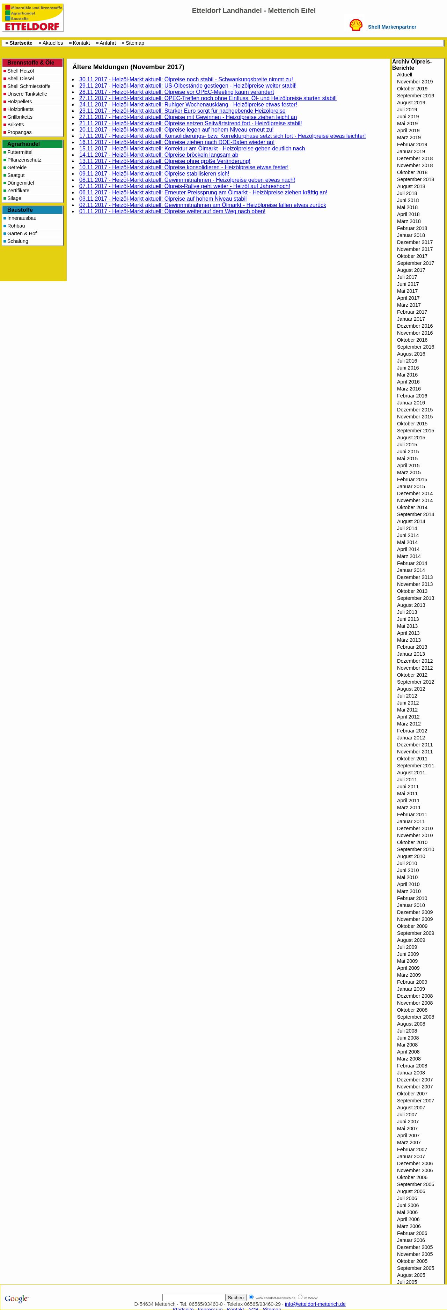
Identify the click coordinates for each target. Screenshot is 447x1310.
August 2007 (411, 1107)
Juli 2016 (407, 361)
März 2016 (409, 389)
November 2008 (415, 1003)
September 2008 (415, 1017)
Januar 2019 (411, 151)
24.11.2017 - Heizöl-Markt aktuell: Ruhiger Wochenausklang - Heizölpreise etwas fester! (188, 104)
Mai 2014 (407, 542)
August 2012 (411, 689)
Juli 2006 (407, 1198)
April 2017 (408, 298)
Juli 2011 (407, 779)
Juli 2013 (407, 612)
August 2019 (411, 102)
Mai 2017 (407, 291)
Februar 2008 (412, 1066)
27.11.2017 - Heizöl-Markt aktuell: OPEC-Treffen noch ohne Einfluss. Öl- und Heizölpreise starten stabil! (208, 98)
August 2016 (411, 354)
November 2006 (415, 1170)
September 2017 (415, 263)
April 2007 (408, 1135)
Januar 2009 (411, 989)
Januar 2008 (411, 1072)
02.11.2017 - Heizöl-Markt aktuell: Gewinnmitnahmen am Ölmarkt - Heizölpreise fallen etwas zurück (202, 205)
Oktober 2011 (412, 758)
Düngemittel (20, 183)
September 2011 (415, 765)
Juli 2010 (407, 863)
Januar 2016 (411, 402)
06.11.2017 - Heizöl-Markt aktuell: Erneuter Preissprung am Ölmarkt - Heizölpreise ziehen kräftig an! (203, 192)
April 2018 (408, 214)
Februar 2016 (412, 396)
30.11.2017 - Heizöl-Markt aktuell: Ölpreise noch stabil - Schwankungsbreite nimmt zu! (186, 79)
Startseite (20, 43)
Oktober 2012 (412, 675)
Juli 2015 (407, 444)
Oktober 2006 (412, 1177)
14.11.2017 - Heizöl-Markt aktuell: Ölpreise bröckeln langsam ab (158, 155)
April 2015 (408, 465)
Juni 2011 (408, 786)
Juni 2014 (408, 535)
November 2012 (415, 668)
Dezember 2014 (415, 493)
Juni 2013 (408, 619)
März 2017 (409, 305)
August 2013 (411, 605)
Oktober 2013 (412, 591)
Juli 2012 (407, 696)
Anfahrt (108, 43)
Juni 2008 (408, 1038)
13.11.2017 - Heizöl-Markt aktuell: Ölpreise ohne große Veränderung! (164, 161)
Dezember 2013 (415, 577)
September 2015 (415, 430)
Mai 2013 (407, 626)
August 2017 (411, 270)
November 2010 (415, 835)
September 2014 (415, 514)
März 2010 (409, 891)
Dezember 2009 (415, 912)
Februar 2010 (412, 898)
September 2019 (415, 95)
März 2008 (409, 1059)
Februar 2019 (412, 144)
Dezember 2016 (415, 326)
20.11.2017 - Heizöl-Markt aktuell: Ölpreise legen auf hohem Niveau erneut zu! (176, 130)
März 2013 (409, 640)
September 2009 (415, 933)
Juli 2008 (407, 1031)
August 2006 (411, 1191)
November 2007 (415, 1086)
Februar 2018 (412, 228)
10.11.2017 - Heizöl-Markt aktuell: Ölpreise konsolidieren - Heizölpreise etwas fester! (183, 167)
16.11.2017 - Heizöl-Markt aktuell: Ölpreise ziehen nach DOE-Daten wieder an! (176, 142)
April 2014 (408, 549)
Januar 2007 (411, 1156)
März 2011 (409, 807)
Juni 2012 (408, 703)
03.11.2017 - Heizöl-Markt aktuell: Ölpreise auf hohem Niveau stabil (163, 199)
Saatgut (16, 175)
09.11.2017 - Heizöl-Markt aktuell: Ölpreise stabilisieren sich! (154, 174)
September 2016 (415, 347)
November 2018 (415, 165)
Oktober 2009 (412, 926)
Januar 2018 (411, 235)
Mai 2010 (407, 877)
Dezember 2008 (415, 996)
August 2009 (411, 940)
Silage (14, 198)
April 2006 (408, 1219)
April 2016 (408, 382)
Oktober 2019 (412, 88)
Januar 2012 (411, 737)
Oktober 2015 (412, 423)
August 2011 (411, 772)
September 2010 (415, 849)
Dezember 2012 (415, 661)
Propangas (19, 132)
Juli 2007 (407, 1114)
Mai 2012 (407, 710)
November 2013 (415, 584)
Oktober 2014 (412, 507)
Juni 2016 (408, 368)
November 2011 (415, 751)
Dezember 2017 (415, 242)
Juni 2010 (408, 870)
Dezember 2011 (415, 744)
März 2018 (409, 221)
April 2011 (408, 800)
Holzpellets (19, 101)
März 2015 (409, 472)
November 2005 (415, 1254)
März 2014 (409, 556)
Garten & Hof (22, 233)
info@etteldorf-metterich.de (315, 1304)
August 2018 (411, 186)
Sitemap (135, 43)
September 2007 (415, 1100)
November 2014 (415, 500)
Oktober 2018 (412, 172)
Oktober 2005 (412, 1261)
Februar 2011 (412, 814)
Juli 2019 (407, 109)
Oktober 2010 (412, 842)
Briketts (15, 124)
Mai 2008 (407, 1045)
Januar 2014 (411, 570)
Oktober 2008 (412, 1010)
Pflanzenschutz (24, 160)
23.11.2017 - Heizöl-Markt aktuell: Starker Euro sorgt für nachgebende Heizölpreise (182, 111)
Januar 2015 (411, 486)
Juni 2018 (408, 200)
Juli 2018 (407, 193)
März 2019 (409, 137)
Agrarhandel (23, 144)
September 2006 (415, 1184)
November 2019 (415, 81)
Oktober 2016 (412, 340)
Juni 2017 (408, 284)
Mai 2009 (407, 961)
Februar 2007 (412, 1149)
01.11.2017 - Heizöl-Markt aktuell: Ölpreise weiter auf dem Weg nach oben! (172, 211)
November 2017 (415, 249)
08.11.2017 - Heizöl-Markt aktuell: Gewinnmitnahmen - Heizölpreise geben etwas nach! (187, 180)
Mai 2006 (407, 1212)
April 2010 (408, 884)
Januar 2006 (411, 1240)
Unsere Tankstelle (27, 94)
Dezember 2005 (415, 1247)
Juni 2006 (408, 1205)
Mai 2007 (407, 1128)
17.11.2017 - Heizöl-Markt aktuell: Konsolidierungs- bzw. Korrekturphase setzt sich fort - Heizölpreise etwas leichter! (222, 136)
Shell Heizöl (20, 71)
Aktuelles (53, 43)
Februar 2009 (412, 982)
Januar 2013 (411, 654)
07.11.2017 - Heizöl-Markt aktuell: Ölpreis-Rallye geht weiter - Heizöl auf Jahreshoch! (184, 186)
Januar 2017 (411, 319)
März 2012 (409, 724)
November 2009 (415, 919)
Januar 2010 (411, 905)
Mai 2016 (407, 375)
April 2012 (408, 717)
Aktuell (404, 74)
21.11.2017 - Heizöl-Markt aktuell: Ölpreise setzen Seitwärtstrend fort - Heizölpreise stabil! (190, 123)
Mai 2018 (407, 207)
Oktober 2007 (412, 1093)
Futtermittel (19, 152)
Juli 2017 (407, 277)
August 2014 (411, 521)
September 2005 (415, 1268)
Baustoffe (20, 210)
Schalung (17, 241)
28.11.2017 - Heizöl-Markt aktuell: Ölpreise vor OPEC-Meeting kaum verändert (176, 92)
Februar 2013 (412, 647)
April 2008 (408, 1052)
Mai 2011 (407, 793)
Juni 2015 (408, 451)
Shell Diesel (20, 78)
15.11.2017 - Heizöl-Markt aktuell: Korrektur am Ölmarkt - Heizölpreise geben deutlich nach (192, 148)
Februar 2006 (412, 1233)
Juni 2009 (408, 954)
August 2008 (411, 1024)
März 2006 (409, 1226)
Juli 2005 (407, 1282)
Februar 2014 (412, 563)
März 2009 (409, 975)
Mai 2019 (407, 123)
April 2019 (408, 130)
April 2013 (408, 633)
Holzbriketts (20, 109)
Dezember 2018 (415, 158)
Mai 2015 (407, 458)
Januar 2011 (411, 821)
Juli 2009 (407, 947)
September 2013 (415, 598)
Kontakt (81, 43)
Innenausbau (21, 218)
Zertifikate (18, 190)
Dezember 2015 (415, 409)
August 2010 (411, 856)
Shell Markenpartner (392, 27)
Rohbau (16, 226)
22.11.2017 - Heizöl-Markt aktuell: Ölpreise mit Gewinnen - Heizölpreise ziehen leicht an (188, 117)
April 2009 (408, 968)
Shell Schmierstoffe (29, 86)
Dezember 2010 (415, 828)
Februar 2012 (412, 731)
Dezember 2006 (415, 1163)
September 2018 (415, 179)
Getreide (17, 167)
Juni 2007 (408, 1121)
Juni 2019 (408, 116)
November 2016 (415, 333)
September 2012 (415, 682)
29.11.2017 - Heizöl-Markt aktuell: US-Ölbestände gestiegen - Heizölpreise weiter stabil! (188, 86)
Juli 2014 (407, 528)
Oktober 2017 (412, 256)
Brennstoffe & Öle (30, 63)
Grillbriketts (19, 117)
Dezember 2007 (415, 1079)
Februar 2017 (412, 312)
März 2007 (409, 1142)
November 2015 (415, 416)
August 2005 (411, 1275)
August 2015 (411, 437)
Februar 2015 (412, 479)
